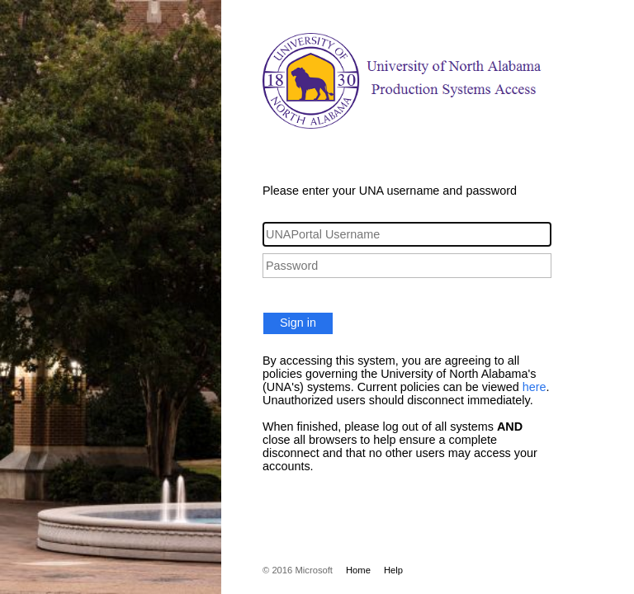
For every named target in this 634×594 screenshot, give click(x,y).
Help (393, 570)
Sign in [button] (298, 322)
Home (358, 570)
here (534, 387)
